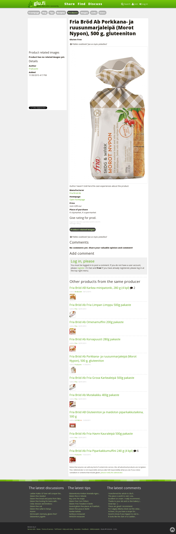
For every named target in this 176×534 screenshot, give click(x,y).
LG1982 (77, 420)
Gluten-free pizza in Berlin (79, 509)
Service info (31, 529)
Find (82, 4)
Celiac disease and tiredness (41, 504)
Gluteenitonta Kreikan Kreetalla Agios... (84, 493)
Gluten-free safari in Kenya (40, 509)
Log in (143, 4)
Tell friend (57, 529)
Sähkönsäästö (95, 529)
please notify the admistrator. (112, 472)
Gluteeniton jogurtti (37, 516)
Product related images (83, 229)
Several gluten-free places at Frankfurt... (84, 506)
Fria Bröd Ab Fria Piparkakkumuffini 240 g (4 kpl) (101, 451)
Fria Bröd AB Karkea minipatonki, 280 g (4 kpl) (99, 288)
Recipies (61, 12)
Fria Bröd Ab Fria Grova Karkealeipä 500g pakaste (102, 378)
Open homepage (77, 199)
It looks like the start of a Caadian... (122, 516)
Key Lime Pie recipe (77, 498)
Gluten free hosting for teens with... (44, 501)
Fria (76, 309)
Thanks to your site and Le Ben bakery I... (124, 501)
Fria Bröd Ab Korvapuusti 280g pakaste (95, 339)
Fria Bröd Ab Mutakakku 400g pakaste (94, 395)
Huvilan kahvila (75, 511)
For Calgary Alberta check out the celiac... (124, 509)
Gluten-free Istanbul (38, 496)
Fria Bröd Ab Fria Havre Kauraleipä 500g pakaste (101, 433)
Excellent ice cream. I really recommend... (124, 498)
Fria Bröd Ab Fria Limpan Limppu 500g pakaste (100, 305)
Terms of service (47, 529)
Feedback (85, 529)
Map (44, 12)
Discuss (95, 4)
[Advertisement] (47, 34)
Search (125, 4)
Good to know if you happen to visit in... (123, 514)
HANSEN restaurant (77, 516)
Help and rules (68, 529)
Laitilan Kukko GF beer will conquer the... (46, 493)
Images (84, 12)
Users (102, 12)
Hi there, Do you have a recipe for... (122, 511)
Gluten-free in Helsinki (77, 496)
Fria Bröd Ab (75, 193)
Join (135, 4)
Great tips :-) (113, 504)
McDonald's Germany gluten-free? (43, 514)
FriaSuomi (78, 365)
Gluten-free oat (36, 506)
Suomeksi (77, 529)
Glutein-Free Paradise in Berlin (81, 504)
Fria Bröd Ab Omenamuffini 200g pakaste (97, 322)
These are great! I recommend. (120, 506)
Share (69, 4)
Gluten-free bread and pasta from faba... (46, 498)
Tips (52, 12)
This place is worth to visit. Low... (121, 496)
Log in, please (82, 261)
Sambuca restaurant (77, 514)
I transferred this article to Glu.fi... (121, 493)
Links (94, 12)
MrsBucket (78, 292)
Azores (32, 511)
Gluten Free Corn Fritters (79, 501)
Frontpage (33, 12)
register (81, 268)
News (38, 529)
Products (73, 12)
